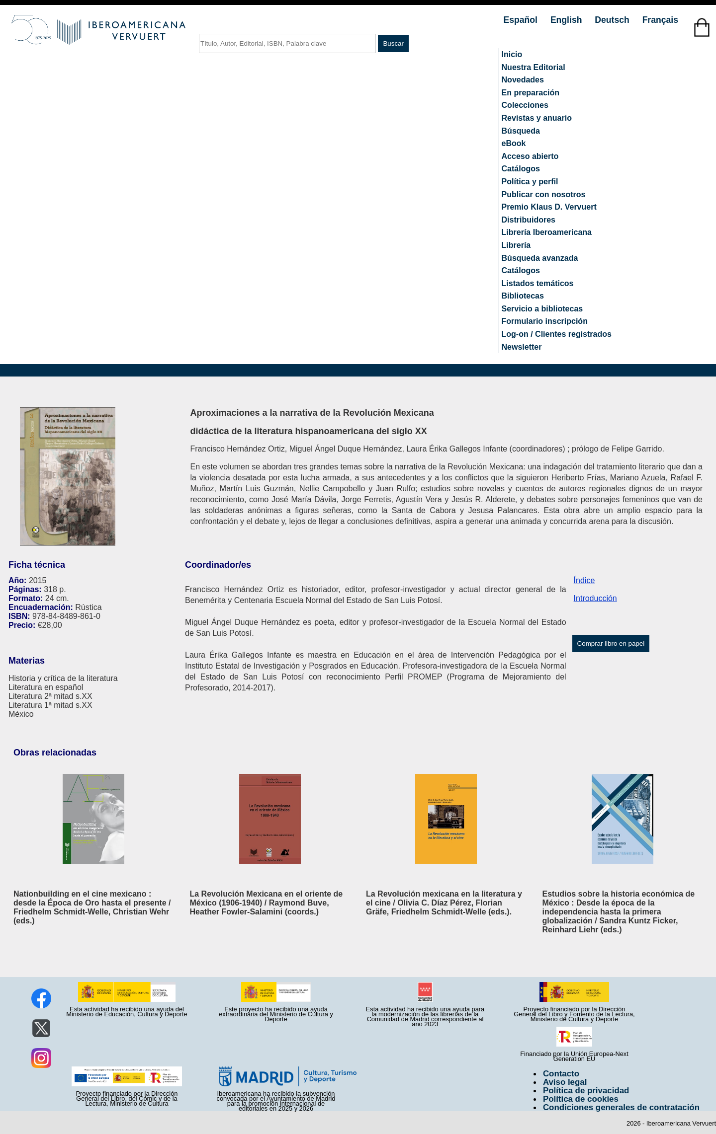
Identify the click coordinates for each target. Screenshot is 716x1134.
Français (660, 20)
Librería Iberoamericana (547, 232)
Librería (516, 245)
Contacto (561, 1073)
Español (522, 20)
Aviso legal (565, 1082)
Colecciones (525, 105)
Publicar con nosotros (544, 194)
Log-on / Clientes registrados (557, 334)
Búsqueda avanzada (540, 258)
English (567, 20)
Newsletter (522, 347)
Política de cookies (581, 1099)
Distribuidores (528, 220)
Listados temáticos (538, 283)
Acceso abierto (530, 156)
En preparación (530, 92)
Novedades (523, 80)
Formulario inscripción (545, 321)
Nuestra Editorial (533, 67)
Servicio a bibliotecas (542, 308)
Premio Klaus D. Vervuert (549, 207)
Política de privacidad (586, 1090)
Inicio (512, 54)
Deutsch (613, 20)
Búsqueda (521, 131)
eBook (514, 143)
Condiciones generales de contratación (621, 1107)
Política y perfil (530, 181)
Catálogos (521, 168)
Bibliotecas (523, 296)
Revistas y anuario (537, 118)
